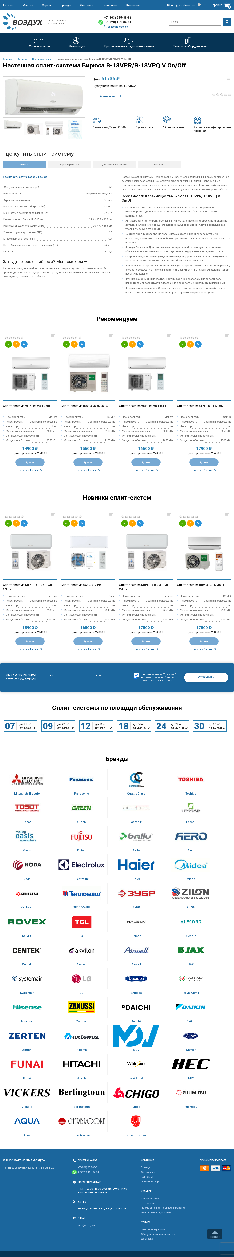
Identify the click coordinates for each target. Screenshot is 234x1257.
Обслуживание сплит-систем (158, 1234)
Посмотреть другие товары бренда (25, 176)
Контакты (133, 5)
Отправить (206, 677)
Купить (30, 462)
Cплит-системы (42, 59)
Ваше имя (56, 676)
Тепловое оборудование (156, 1212)
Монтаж (28, 5)
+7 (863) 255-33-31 (117, 17)
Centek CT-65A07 (211, 405)
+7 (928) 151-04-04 (117, 22)
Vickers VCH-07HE (38, 405)
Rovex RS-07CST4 (95, 405)
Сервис (47, 5)
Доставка (86, 5)
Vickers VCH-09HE (154, 405)
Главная (7, 59)
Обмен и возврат (151, 1181)
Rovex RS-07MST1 (211, 585)
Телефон (97, 676)
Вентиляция (148, 1203)
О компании (109, 5)
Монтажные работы (153, 1229)
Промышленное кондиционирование (163, 1207)
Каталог (8, 5)
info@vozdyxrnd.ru (88, 1225)
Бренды (66, 5)
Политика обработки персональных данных (28, 1167)
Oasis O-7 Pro (93, 585)
